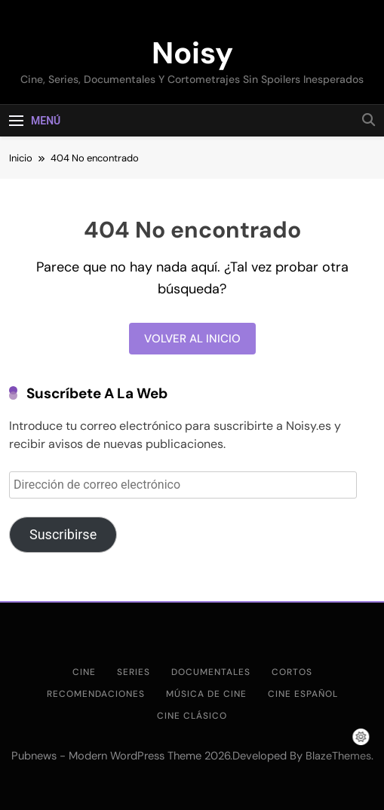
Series (133, 672)
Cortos (292, 672)
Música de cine (206, 694)
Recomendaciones (96, 694)
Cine (84, 672)
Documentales (210, 672)
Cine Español (303, 694)
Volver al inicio (192, 338)
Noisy (192, 52)
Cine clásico (192, 716)
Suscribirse (63, 534)
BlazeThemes (338, 755)
